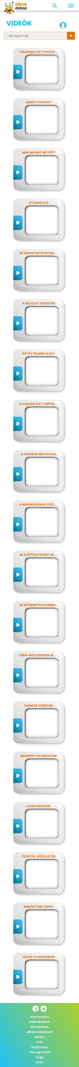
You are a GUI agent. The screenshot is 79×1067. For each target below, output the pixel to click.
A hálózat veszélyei (38, 303)
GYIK (39, 1042)
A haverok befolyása (38, 454)
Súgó (40, 1057)
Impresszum (39, 1017)
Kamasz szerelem (38, 705)
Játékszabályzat (39, 1032)
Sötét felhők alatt (38, 354)
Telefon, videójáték (38, 856)
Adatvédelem (39, 1022)
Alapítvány (39, 1047)
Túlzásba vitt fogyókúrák (42, 52)
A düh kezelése (39, 806)
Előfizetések (39, 1027)
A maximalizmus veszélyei (40, 504)
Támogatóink (39, 1052)
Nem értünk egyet (39, 907)
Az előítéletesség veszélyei (42, 555)
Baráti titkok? (38, 102)
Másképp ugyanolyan (38, 756)
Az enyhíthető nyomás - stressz (46, 253)
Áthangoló (38, 203)
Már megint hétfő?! (38, 152)
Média (39, 1037)
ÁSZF (39, 1062)
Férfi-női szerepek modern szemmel (49, 655)
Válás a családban (39, 957)
